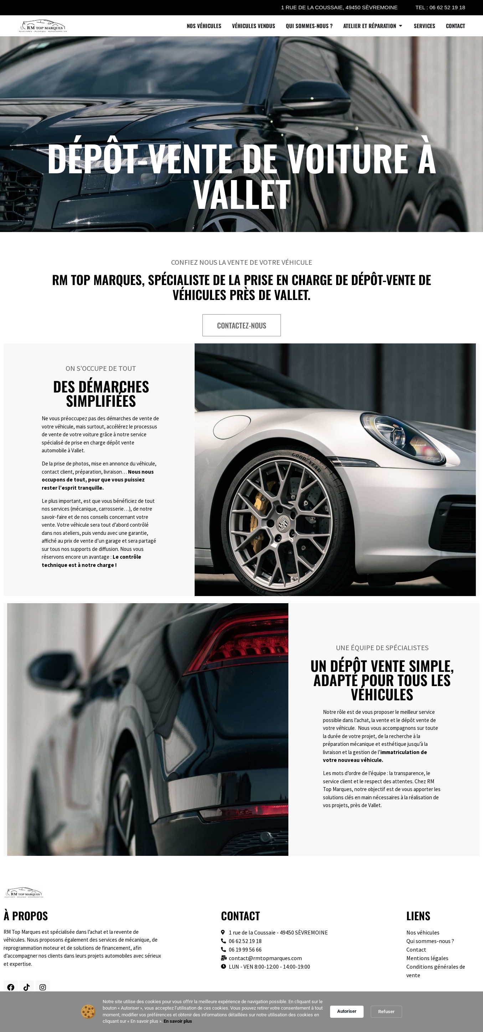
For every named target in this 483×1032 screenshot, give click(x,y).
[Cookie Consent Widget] (241, 1011)
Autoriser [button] (346, 1011)
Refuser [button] (386, 1011)
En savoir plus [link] (178, 1021)
